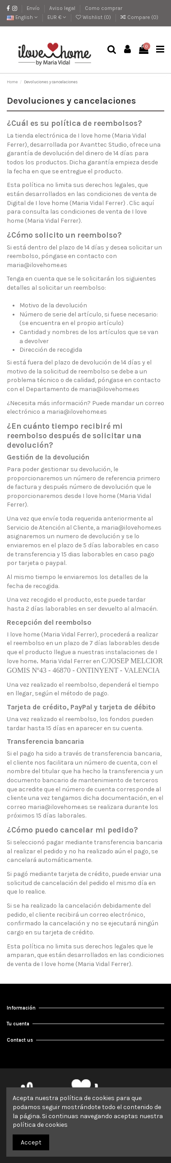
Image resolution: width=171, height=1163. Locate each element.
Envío (34, 8)
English (22, 17)
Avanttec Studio (103, 144)
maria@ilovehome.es (37, 265)
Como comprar (103, 8)
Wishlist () (94, 17)
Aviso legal (63, 8)
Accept (31, 1142)
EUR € (56, 17)
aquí (147, 203)
